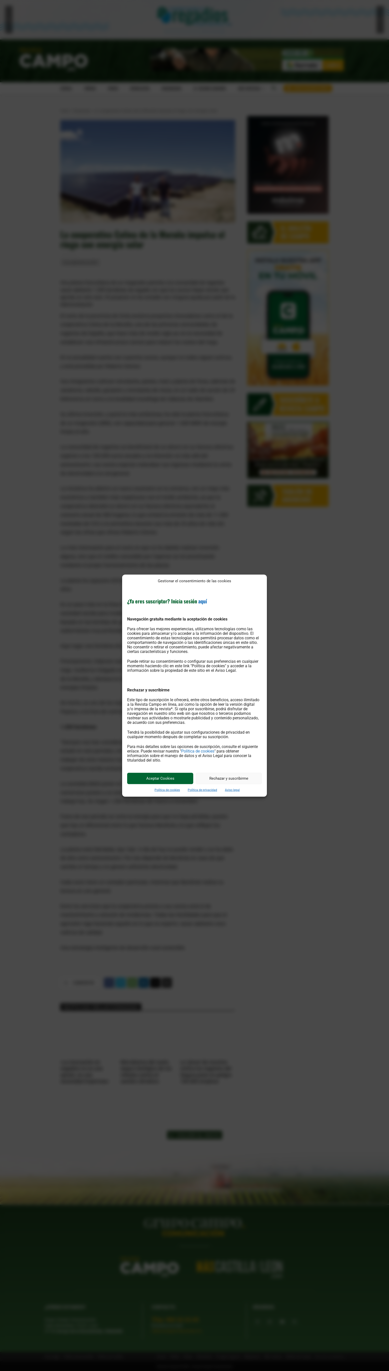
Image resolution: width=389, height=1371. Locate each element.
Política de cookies (197, 751)
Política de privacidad (202, 790)
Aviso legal (232, 790)
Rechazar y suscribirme (228, 778)
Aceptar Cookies (160, 778)
